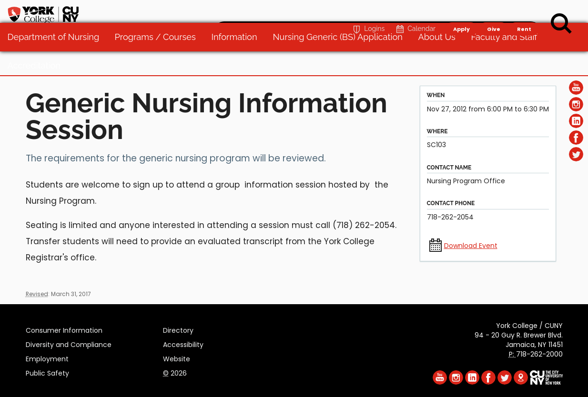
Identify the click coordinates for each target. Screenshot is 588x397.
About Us (440, 62)
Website (176, 357)
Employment (47, 357)
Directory (178, 329)
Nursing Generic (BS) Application (341, 62)
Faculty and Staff (508, 62)
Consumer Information (64, 329)
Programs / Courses (159, 62)
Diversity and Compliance (69, 343)
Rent (524, 12)
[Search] (561, 24)
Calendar (415, 13)
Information (239, 62)
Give (493, 12)
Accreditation (38, 90)
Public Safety (47, 371)
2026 (175, 371)
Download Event (470, 245)
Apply (461, 12)
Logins (368, 13)
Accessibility (183, 343)
